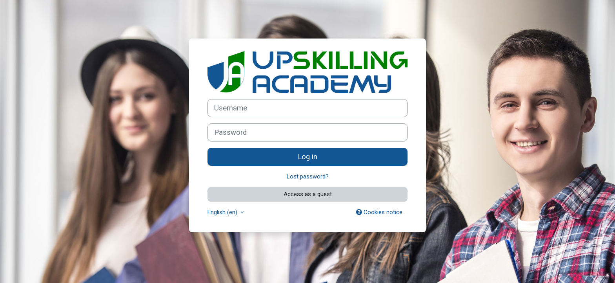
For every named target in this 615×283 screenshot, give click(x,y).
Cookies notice (379, 212)
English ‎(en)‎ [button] (223, 212)
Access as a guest (308, 194)
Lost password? (308, 176)
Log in (307, 157)
